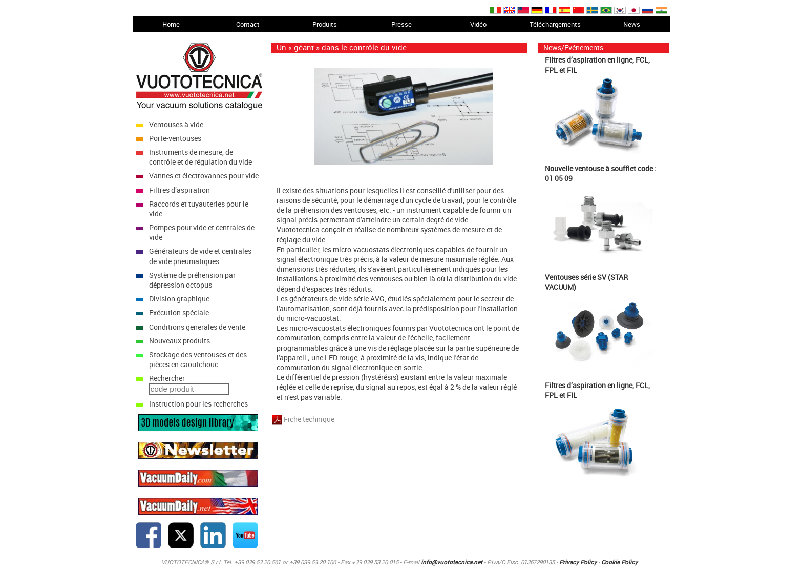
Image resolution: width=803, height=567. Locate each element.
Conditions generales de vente (197, 327)
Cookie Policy (619, 562)
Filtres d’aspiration (179, 190)
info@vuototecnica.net (451, 562)
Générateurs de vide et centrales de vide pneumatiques (200, 256)
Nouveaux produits (179, 341)
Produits (324, 24)
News (631, 24)
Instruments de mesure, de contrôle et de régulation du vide (200, 157)
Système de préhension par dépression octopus (192, 280)
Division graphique (179, 298)
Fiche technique (309, 419)
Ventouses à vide (176, 124)
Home (171, 24)
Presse (401, 24)
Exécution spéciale (179, 312)
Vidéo (478, 24)
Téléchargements (555, 24)
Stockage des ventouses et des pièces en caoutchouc (198, 359)
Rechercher (167, 378)
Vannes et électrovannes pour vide (204, 175)
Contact (248, 24)
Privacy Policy (578, 562)
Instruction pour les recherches (198, 404)
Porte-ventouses (175, 138)
